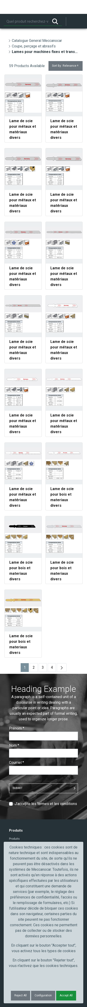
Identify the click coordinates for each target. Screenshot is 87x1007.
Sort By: (65, 66)
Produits (14, 838)
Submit (18, 788)
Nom (14, 745)
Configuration (43, 995)
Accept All (66, 995)
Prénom (16, 728)
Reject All (20, 995)
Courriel (16, 762)
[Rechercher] (26, 21)
